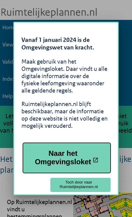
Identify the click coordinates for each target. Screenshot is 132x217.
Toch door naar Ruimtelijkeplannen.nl (79, 184)
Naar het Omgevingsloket (67, 157)
